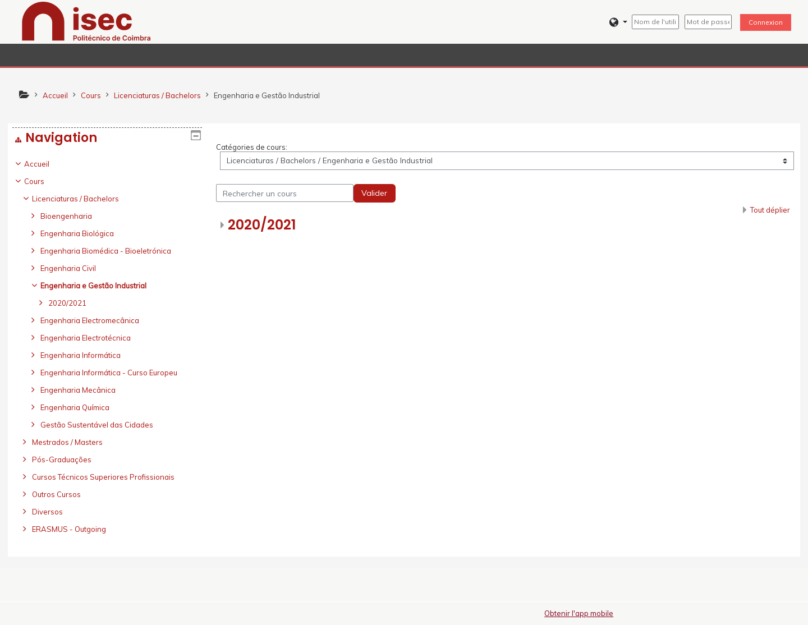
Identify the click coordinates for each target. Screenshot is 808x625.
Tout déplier (770, 209)
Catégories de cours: (251, 147)
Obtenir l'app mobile (578, 613)
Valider (374, 193)
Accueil (45, 163)
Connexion (766, 22)
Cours (43, 181)
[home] (86, 20)
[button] (618, 22)
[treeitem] (107, 346)
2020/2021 (262, 224)
